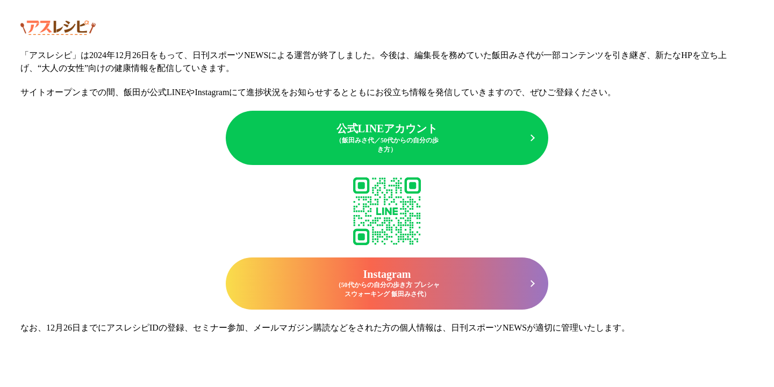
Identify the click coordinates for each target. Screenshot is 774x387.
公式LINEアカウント (387, 138)
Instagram (387, 283)
